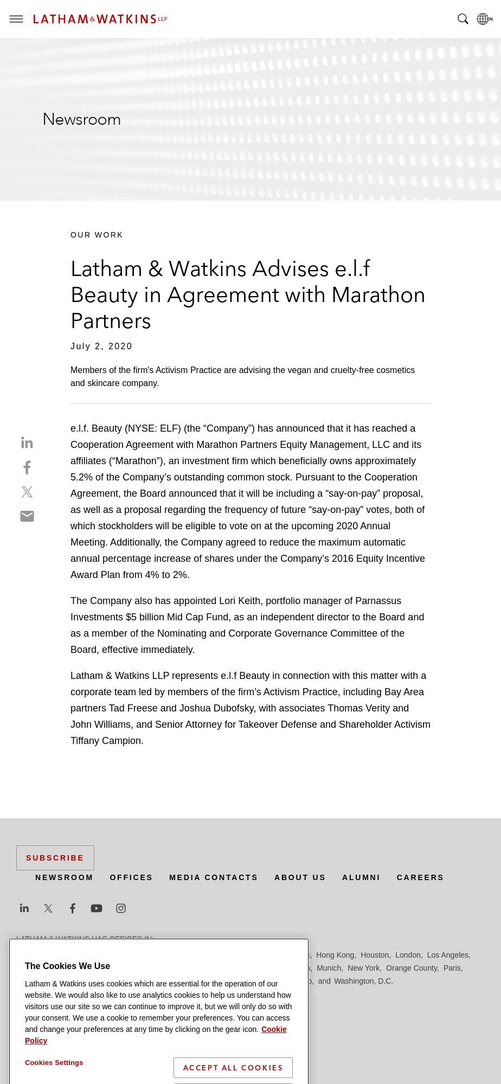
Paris (452, 968)
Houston (375, 955)
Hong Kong (335, 955)
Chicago (152, 955)
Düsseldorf (217, 955)
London (408, 955)
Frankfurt (257, 955)
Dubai (183, 955)
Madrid (199, 968)
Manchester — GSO (251, 968)
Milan (301, 968)
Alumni (361, 877)
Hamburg (294, 955)
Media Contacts (213, 877)
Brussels (117, 955)
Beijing (55, 955)
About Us (300, 877)
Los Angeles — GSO (146, 968)
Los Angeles (447, 955)
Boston (85, 955)
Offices (131, 877)
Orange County (411, 968)
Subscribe (55, 858)
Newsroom (64, 877)
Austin (26, 955)
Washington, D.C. (363, 981)
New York (364, 968)
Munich (329, 968)
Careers (421, 877)
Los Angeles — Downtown (60, 968)
